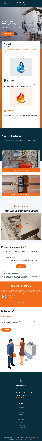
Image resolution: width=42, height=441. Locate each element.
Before (3, 214)
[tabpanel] (21, 294)
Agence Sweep (35, 437)
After (39, 214)
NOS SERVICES (8, 36)
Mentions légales (12, 439)
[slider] (21, 226)
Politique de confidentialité (20, 439)
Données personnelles (29, 439)
